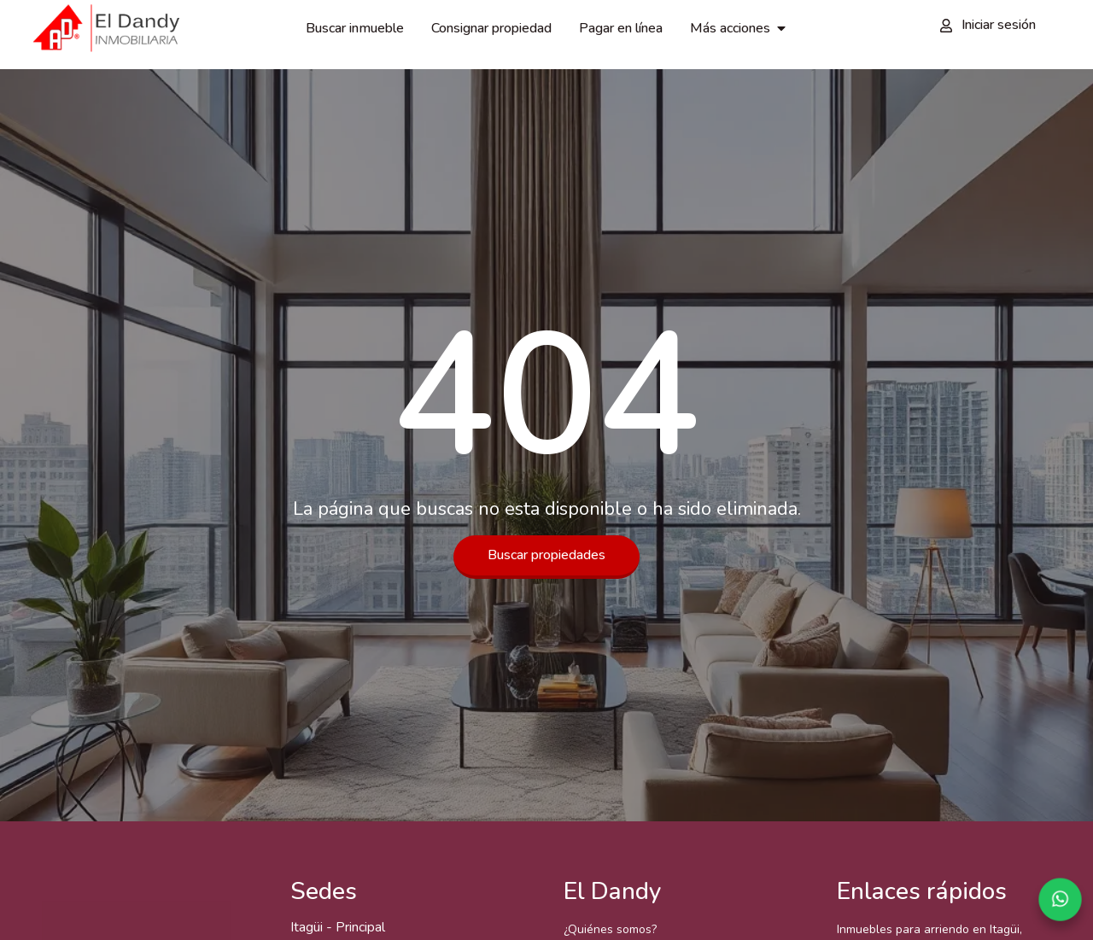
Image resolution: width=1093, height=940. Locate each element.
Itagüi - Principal (337, 927)
